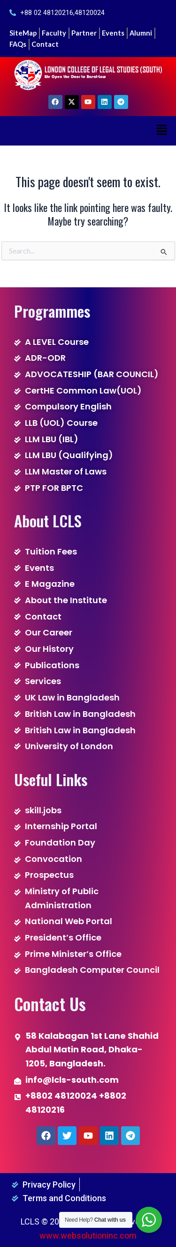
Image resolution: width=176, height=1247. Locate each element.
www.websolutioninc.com (88, 1235)
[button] (162, 131)
